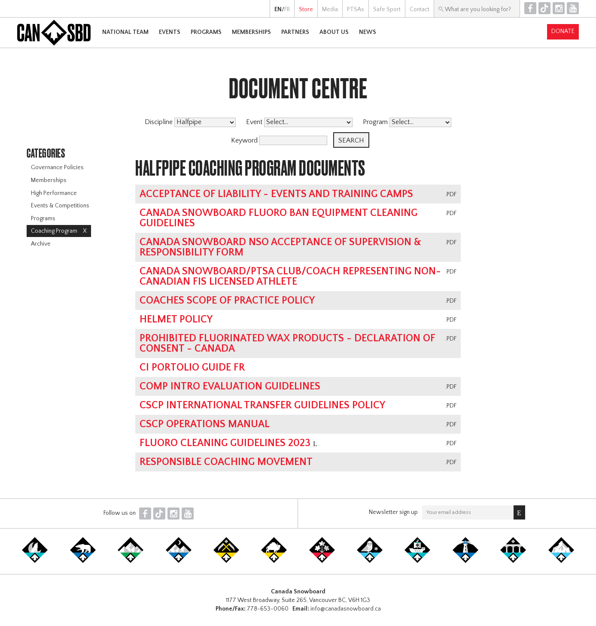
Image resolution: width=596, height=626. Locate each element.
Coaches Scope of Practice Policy (227, 300)
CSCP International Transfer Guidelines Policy (262, 405)
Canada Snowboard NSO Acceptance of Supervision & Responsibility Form (280, 247)
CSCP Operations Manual (205, 424)
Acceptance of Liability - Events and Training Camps (276, 194)
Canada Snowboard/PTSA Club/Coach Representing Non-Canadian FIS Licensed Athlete (290, 276)
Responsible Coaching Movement (226, 462)
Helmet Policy (176, 319)
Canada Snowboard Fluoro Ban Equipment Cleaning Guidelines (278, 218)
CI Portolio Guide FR (192, 367)
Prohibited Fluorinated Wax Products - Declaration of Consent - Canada (287, 343)
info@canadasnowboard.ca (345, 608)
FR (287, 9)
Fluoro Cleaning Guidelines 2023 (225, 443)
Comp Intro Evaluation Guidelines (230, 386)
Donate (563, 31)
